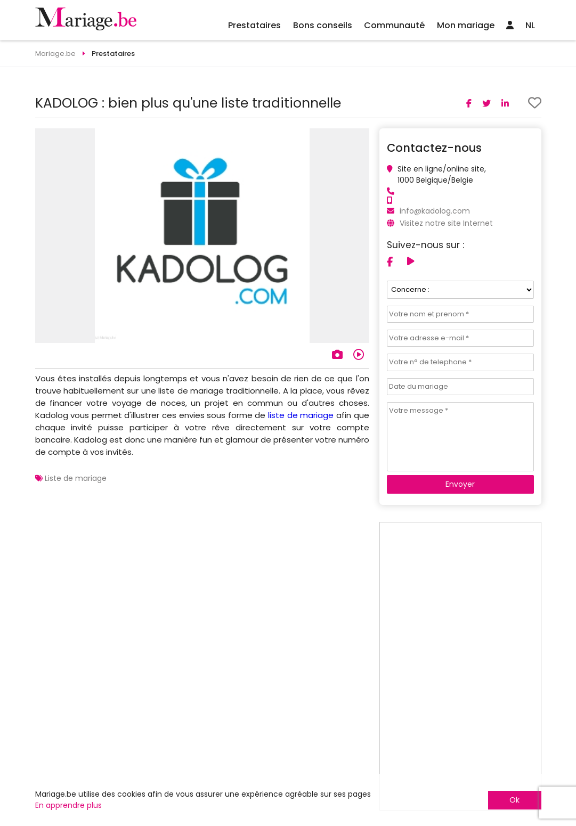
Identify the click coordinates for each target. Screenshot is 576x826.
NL (530, 25)
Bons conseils (322, 25)
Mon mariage (465, 25)
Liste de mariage (76, 478)
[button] (359, 137)
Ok (514, 800)
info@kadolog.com (435, 211)
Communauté (394, 25)
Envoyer (460, 484)
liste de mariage (301, 415)
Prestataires (254, 25)
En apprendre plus (68, 805)
